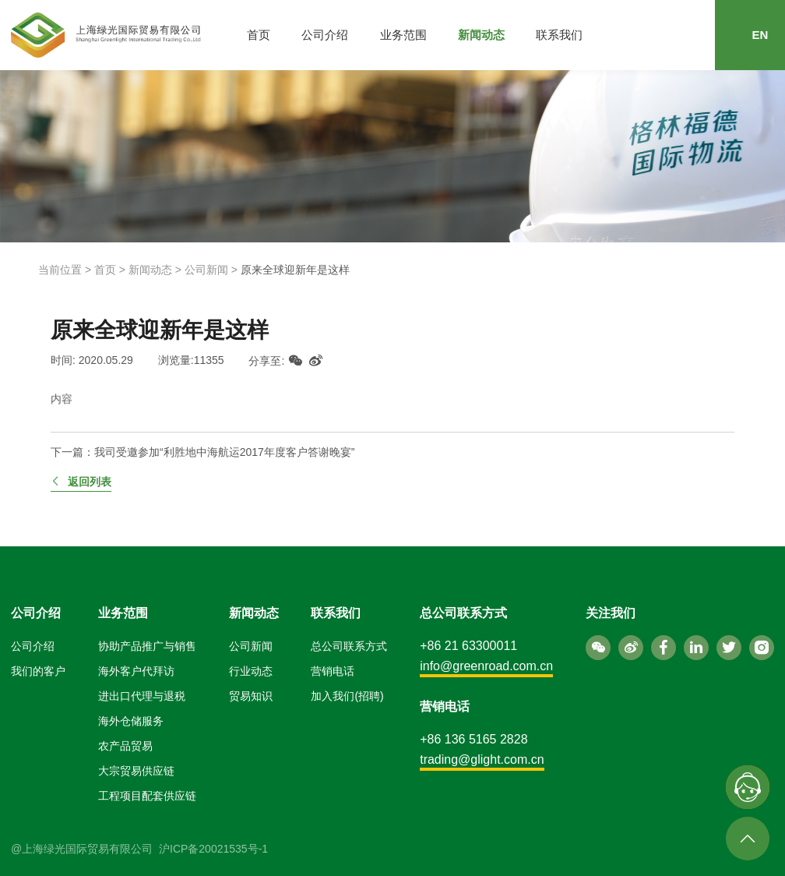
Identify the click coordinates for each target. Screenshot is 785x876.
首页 (258, 34)
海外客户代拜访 (136, 671)
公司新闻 (206, 269)
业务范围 (403, 34)
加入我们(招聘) (347, 696)
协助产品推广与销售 (147, 646)
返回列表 (81, 481)
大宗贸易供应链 (136, 771)
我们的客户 (38, 671)
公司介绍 (324, 34)
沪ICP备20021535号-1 (213, 848)
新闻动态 (481, 34)
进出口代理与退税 (141, 696)
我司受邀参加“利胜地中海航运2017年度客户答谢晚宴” (224, 452)
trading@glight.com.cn (482, 759)
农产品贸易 (125, 746)
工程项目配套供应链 (147, 795)
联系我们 (559, 34)
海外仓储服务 (131, 721)
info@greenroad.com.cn (486, 666)
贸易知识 (251, 696)
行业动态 (251, 671)
